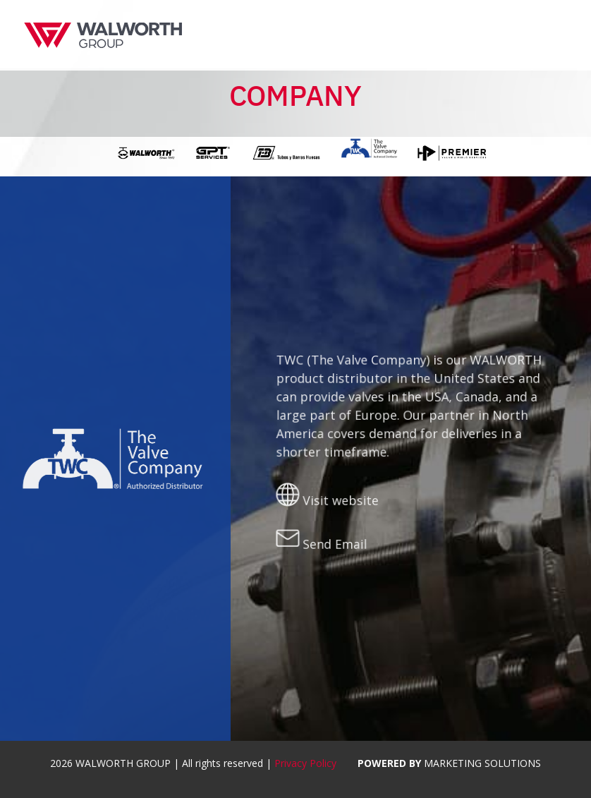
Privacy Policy (305, 763)
